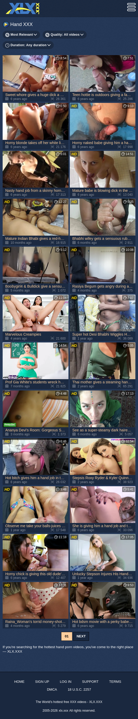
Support (90, 682)
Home (19, 682)
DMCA (52, 689)
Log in (65, 682)
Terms (115, 682)
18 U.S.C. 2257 (79, 689)
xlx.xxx (63, 710)
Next (81, 636)
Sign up (42, 682)
